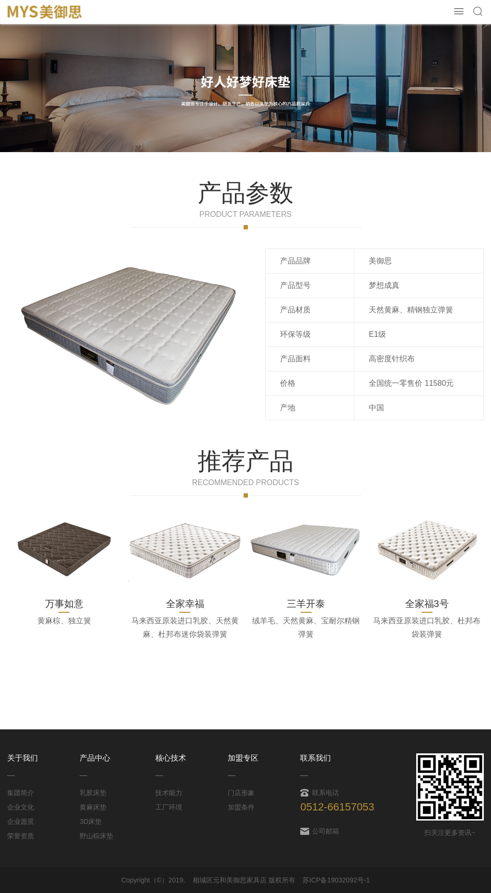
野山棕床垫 (96, 836)
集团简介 (20, 793)
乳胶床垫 (93, 793)
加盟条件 (241, 807)
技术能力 (168, 793)
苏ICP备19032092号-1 (336, 880)
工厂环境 (168, 807)
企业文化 (20, 807)
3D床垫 (91, 821)
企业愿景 (20, 821)
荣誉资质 (20, 836)
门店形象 (241, 793)
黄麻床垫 (93, 807)
